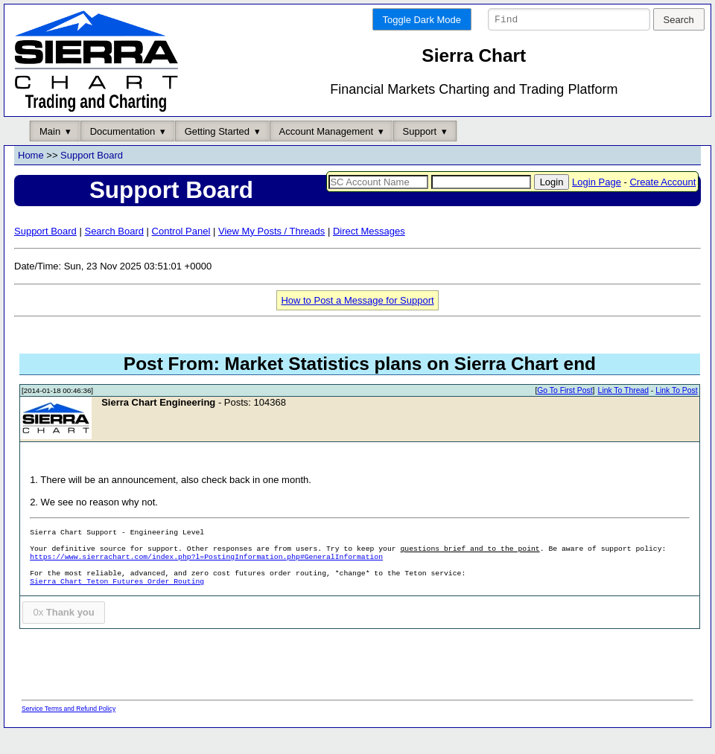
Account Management (326, 153)
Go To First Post (564, 413)
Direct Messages (369, 253)
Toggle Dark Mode (422, 19)
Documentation (122, 153)
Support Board (91, 178)
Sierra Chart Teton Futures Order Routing (117, 605)
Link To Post (676, 413)
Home (31, 178)
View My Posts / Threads (271, 253)
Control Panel (181, 253)
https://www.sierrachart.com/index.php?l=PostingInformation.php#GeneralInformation (206, 580)
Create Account (662, 204)
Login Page (596, 204)
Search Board (114, 253)
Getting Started (217, 153)
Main (49, 153)
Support (420, 153)
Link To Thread (623, 413)
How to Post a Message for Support (357, 322)
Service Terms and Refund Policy (68, 731)
